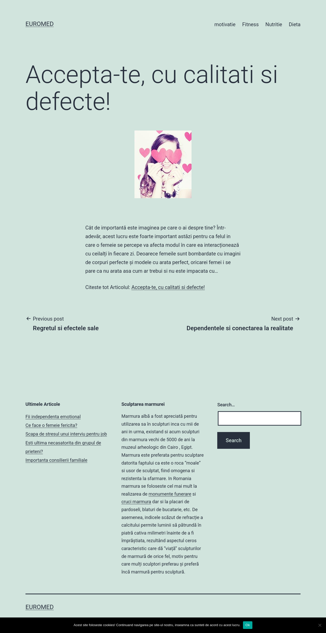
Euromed (39, 23)
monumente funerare (169, 494)
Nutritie (273, 24)
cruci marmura (136, 501)
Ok (248, 625)
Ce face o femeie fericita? (51, 425)
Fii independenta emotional (53, 416)
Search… (226, 404)
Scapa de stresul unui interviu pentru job (66, 434)
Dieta (295, 24)
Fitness (250, 24)
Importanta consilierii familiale (56, 460)
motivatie (225, 24)
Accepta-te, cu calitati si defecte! (168, 287)
